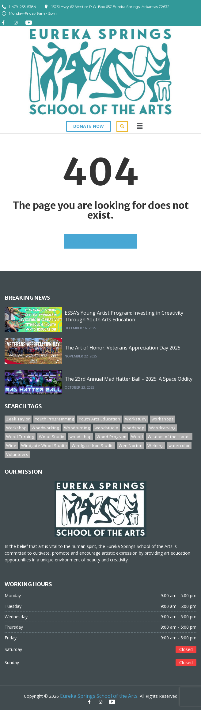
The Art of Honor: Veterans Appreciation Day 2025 (122, 347)
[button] (88, 126)
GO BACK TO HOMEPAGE (100, 241)
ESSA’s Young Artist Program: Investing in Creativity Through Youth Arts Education (124, 316)
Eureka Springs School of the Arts (99, 696)
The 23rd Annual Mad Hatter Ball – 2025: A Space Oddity (128, 378)
